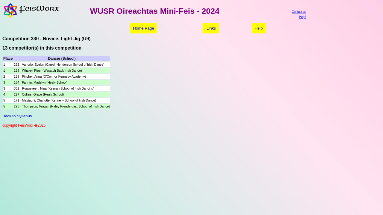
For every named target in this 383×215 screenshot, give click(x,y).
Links (211, 28)
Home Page (143, 28)
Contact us (299, 11)
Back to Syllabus (17, 116)
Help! (302, 17)
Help (259, 28)
